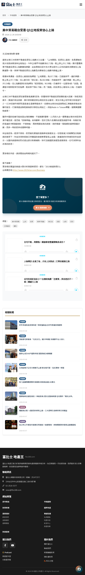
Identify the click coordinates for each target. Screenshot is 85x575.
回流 (71, 221)
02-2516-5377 (11, 485)
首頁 (4, 15)
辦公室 (50, 221)
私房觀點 (47, 517)
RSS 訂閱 (48, 561)
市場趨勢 (13, 15)
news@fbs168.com (13, 490)
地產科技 (47, 520)
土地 (24, 221)
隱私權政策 (48, 556)
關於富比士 (48, 544)
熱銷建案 (5, 532)
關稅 (15, 226)
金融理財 (5, 520)
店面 (58, 221)
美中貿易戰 (15, 221)
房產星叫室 (6, 556)
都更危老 (5, 517)
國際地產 (47, 507)
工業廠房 (7, 226)
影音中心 (47, 523)
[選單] (81, 4)
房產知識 (47, 526)
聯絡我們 (47, 548)
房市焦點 (5, 501)
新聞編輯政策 (49, 552)
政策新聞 (5, 507)
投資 (31, 221)
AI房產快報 (6, 559)
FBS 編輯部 (13, 40)
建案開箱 (5, 523)
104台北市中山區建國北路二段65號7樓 (21, 481)
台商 (65, 221)
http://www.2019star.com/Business (29, 170)
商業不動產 (40, 221)
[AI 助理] (79, 569)
